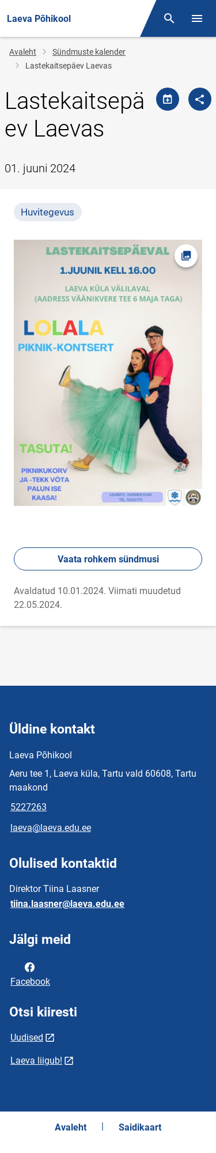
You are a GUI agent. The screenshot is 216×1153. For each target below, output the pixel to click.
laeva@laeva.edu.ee (50, 827)
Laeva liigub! (36, 1060)
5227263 (28, 807)
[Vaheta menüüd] (197, 18)
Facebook (30, 973)
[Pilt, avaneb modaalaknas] (108, 373)
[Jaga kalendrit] (167, 99)
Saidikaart (140, 1127)
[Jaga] (199, 99)
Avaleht (22, 51)
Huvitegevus (47, 212)
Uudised (26, 1037)
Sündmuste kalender (89, 51)
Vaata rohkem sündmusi (108, 559)
